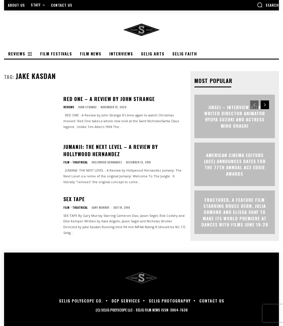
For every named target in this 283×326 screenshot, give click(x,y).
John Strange (87, 106)
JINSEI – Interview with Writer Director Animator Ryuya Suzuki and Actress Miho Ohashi (234, 116)
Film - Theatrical (75, 160)
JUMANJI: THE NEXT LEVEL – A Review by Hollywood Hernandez (117, 150)
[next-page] (265, 104)
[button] (268, 5)
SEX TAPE (72, 199)
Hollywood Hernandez (106, 161)
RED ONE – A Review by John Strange (103, 99)
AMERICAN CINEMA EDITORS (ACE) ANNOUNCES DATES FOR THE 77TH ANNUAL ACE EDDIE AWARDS (235, 164)
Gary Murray (100, 206)
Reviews (68, 106)
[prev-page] (254, 104)
